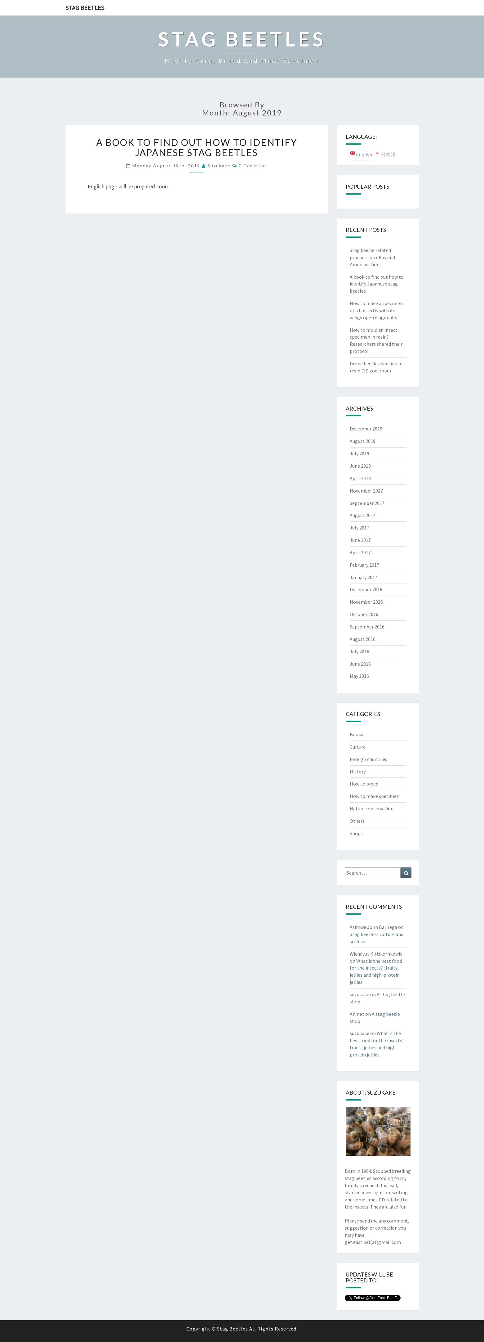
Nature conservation (371, 808)
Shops (356, 833)
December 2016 (366, 589)
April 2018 (360, 478)
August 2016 (362, 639)
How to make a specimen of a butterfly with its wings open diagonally (376, 310)
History (358, 771)
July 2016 (359, 651)
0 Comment (253, 165)
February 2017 (364, 565)
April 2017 (360, 552)
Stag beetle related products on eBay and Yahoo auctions (372, 257)
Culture (358, 747)
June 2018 (360, 466)
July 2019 (359, 453)
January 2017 (363, 577)
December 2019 (366, 429)
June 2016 (360, 664)
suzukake (219, 165)
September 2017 (367, 503)
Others (357, 821)
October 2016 (364, 614)
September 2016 (367, 627)
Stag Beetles (84, 7)
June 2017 (360, 540)
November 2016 (366, 602)
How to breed (364, 784)
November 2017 (366, 491)
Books (356, 734)
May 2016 (359, 676)
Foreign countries (368, 759)
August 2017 (362, 515)
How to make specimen (374, 796)
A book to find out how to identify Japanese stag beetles (196, 147)
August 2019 (362, 441)
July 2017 (359, 528)
